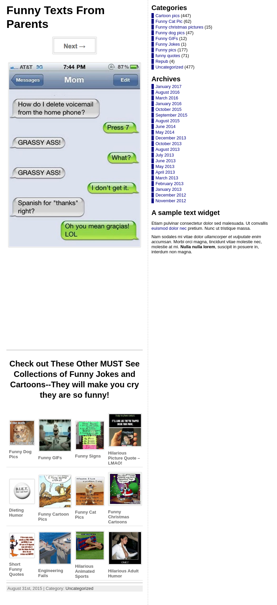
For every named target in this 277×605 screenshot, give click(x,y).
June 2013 (165, 160)
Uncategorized (80, 588)
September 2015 (171, 115)
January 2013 (168, 189)
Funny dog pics (170, 32)
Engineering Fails (54, 554)
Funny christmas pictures (179, 27)
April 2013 (165, 172)
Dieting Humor (21, 498)
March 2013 (166, 177)
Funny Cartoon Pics (54, 498)
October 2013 (168, 143)
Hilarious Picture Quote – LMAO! (124, 439)
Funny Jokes (167, 44)
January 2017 (168, 86)
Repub (161, 61)
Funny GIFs (54, 439)
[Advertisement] (74, 301)
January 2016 (168, 103)
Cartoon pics (167, 15)
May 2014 (164, 132)
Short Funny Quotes (21, 555)
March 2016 (166, 97)
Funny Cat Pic (168, 21)
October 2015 (168, 109)
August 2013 (167, 149)
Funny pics (165, 49)
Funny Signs (89, 440)
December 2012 (170, 195)
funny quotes (167, 55)
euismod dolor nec (169, 228)
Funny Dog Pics (21, 439)
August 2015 (167, 120)
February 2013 (169, 183)
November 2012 (170, 200)
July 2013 (164, 155)
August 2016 (167, 92)
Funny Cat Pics (89, 498)
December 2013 (170, 137)
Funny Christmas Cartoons (124, 498)
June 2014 (165, 126)
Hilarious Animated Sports (89, 555)
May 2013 (164, 166)
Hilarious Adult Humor (124, 554)
